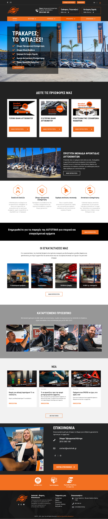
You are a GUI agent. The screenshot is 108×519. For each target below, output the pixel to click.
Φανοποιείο (58, 502)
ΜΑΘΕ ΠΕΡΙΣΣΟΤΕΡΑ (71, 173)
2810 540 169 (44, 12)
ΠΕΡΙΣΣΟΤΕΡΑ (18, 67)
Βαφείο (57, 500)
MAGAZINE (81, 2)
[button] (32, 19)
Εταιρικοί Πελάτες (60, 504)
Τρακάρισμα (58, 498)
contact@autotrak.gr (68, 448)
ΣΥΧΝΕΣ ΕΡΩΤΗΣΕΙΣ (68, 2)
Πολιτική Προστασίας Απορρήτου (65, 516)
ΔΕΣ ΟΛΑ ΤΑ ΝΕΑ (54, 416)
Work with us (58, 506)
